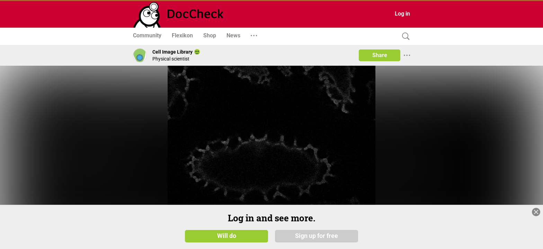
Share (379, 55)
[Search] (404, 36)
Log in (402, 13)
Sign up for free (316, 235)
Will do (226, 235)
